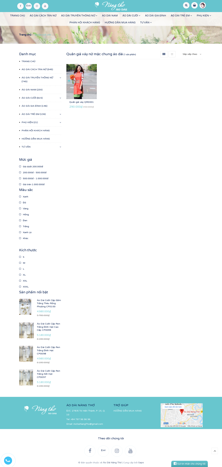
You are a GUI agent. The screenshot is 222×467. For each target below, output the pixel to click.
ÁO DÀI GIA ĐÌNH (155, 15)
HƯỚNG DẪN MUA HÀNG (120, 22)
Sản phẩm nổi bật (33, 292)
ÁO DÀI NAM (110, 15)
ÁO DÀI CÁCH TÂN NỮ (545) (37, 69)
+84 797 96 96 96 (80, 419)
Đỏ (22, 202)
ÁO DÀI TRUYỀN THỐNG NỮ (79, 15)
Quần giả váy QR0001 (81, 102)
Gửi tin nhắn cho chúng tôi (189, 463)
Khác (23, 238)
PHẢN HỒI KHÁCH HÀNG (84, 22)
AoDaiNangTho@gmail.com (88, 424)
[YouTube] (45, 6)
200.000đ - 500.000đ (32, 172)
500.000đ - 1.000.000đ (33, 178)
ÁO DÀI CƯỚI (131, 15)
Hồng (24, 214)
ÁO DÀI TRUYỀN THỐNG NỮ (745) (37, 79)
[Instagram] (37, 6)
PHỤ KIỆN (204, 15)
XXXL (24, 286)
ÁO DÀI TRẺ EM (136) (34, 114)
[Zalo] (28, 6)
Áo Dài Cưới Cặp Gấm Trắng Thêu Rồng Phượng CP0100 (49, 303)
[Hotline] (9, 460)
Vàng (23, 208)
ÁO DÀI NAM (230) (32, 89)
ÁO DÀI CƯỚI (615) (32, 98)
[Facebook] (20, 6)
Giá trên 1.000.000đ (31, 184)
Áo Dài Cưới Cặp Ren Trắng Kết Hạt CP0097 (48, 374)
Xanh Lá (25, 232)
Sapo (141, 462)
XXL (23, 280)
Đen (23, 220)
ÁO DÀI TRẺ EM (181, 15)
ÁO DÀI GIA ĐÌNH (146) (34, 106)
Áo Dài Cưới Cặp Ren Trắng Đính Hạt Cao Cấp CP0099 (48, 326)
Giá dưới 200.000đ (31, 166)
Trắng (24, 226)
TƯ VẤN (146, 22)
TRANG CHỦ (17, 15)
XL (22, 274)
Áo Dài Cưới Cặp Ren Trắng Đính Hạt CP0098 (48, 350)
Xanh (23, 196)
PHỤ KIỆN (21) (30, 122)
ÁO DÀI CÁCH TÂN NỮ (43, 15)
